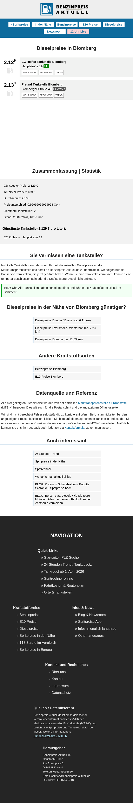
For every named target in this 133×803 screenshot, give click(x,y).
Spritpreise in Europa (36, 650)
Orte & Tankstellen (58, 592)
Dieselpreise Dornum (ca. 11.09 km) (59, 339)
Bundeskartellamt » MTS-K (50, 735)
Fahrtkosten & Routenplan (64, 586)
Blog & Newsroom (92, 615)
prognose (46, 72)
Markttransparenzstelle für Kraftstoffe (102, 403)
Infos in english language (97, 629)
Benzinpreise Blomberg (50, 369)
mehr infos (29, 72)
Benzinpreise (66, 24)
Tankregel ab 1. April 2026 (64, 572)
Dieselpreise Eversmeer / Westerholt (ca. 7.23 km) (65, 329)
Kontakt (57, 679)
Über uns (59, 672)
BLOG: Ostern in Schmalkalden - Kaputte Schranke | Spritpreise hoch (62, 486)
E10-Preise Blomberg (49, 376)
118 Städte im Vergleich (38, 643)
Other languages (91, 636)
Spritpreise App (90, 622)
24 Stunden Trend (47, 453)
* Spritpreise (19, 24)
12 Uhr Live (78, 31)
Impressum (60, 686)
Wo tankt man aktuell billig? (53, 476)
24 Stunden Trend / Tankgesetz (68, 565)
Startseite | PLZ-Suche (61, 558)
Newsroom (54, 31)
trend (58, 72)
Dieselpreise (113, 24)
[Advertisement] (66, 131)
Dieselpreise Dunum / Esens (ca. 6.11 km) (63, 320)
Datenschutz (61, 693)
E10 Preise (90, 24)
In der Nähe (43, 24)
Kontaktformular (75, 427)
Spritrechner (43, 469)
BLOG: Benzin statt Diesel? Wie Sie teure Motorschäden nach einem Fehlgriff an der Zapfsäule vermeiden (63, 499)
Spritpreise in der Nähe (50, 461)
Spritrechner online (58, 579)
